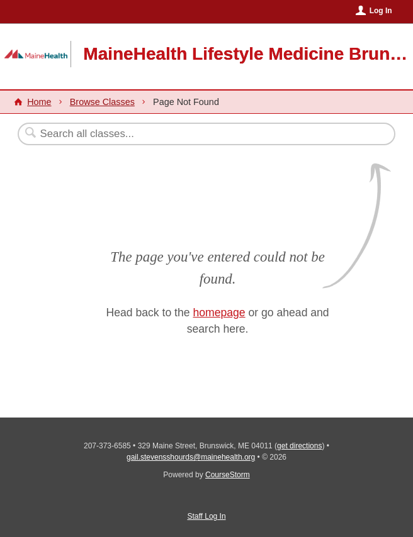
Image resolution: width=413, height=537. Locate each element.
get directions (299, 445)
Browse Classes (102, 102)
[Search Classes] (175, 134)
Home (39, 102)
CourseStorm (227, 474)
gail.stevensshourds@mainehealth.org (191, 457)
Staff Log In (206, 516)
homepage (219, 312)
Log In (381, 10)
